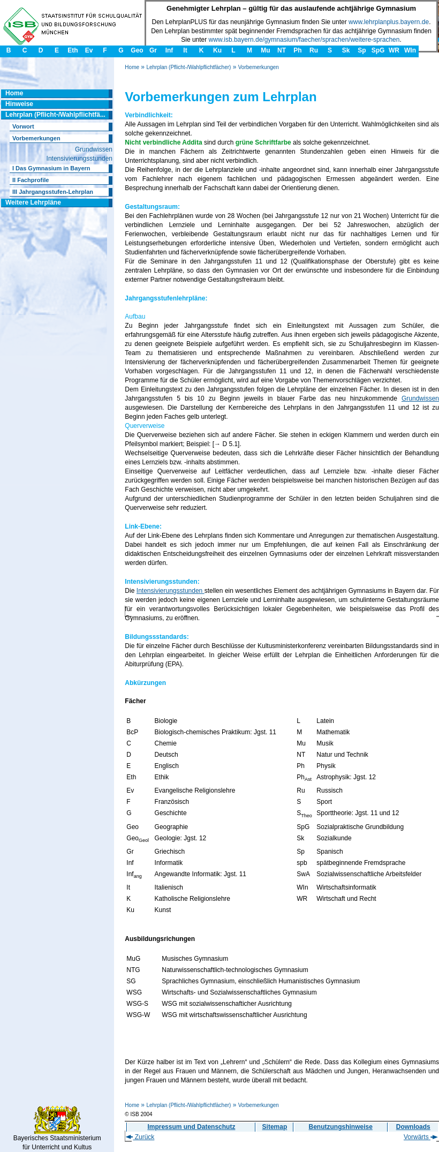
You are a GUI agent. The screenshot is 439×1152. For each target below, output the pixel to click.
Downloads (413, 1127)
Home (132, 67)
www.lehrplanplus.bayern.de (389, 22)
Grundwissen (420, 398)
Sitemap (274, 1127)
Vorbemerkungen (258, 67)
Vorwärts (421, 1137)
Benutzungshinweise (341, 1127)
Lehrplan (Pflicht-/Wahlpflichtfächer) (188, 67)
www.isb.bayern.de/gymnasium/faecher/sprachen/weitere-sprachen (304, 39)
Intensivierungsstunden (171, 590)
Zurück (140, 1137)
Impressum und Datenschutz (191, 1127)
